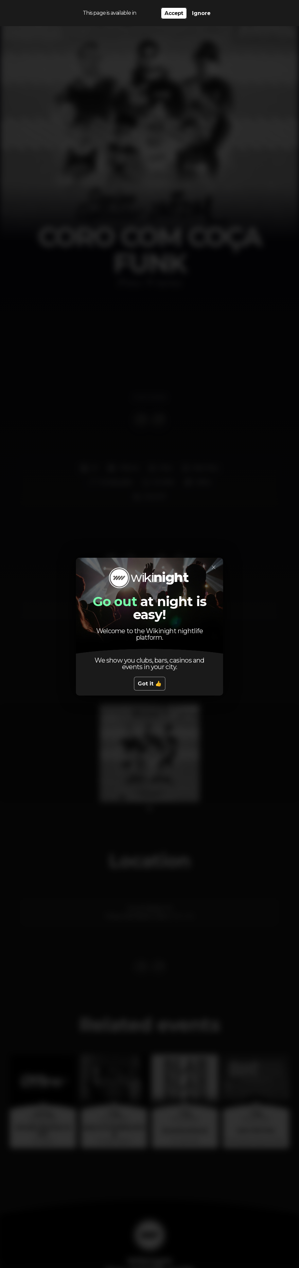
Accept (174, 13)
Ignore (201, 13)
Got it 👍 (150, 684)
